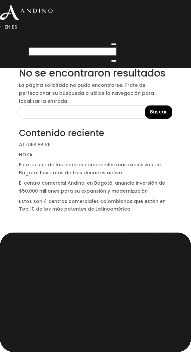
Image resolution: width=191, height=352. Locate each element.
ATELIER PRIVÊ (35, 144)
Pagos (38, 301)
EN (7, 27)
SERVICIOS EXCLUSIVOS (69, 253)
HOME (36, 244)
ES (14, 27)
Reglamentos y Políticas (77, 292)
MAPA (36, 272)
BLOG (35, 263)
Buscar (158, 111)
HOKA (26, 154)
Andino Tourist (58, 282)
